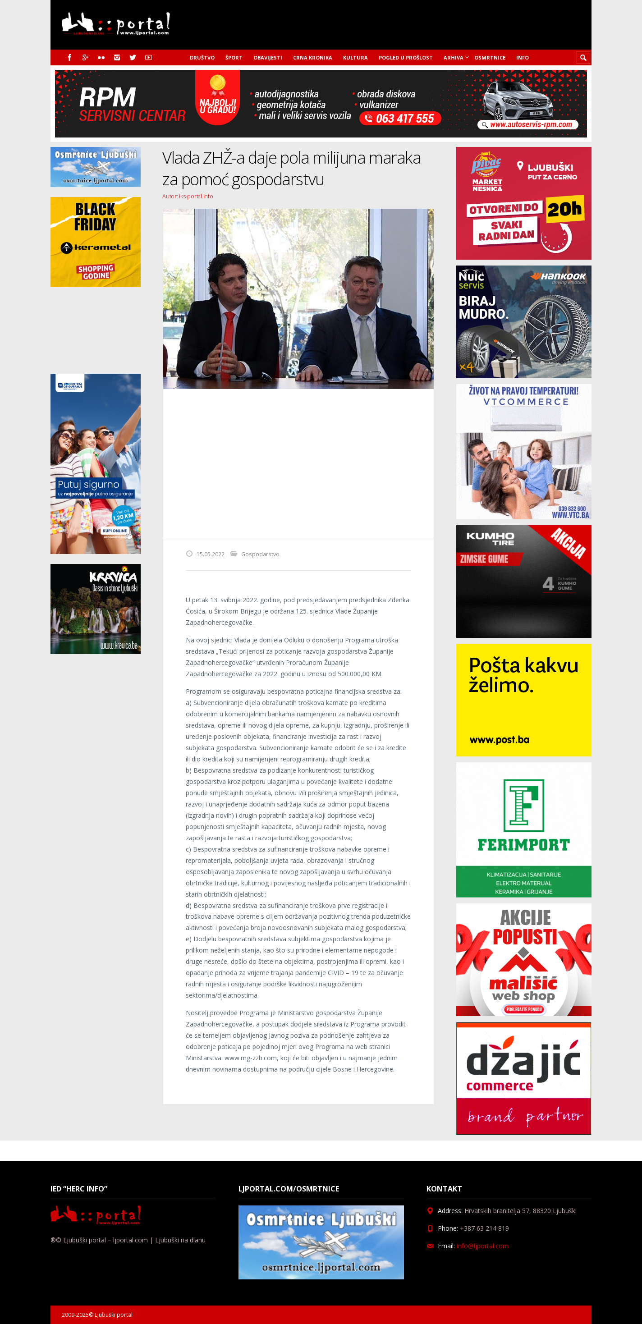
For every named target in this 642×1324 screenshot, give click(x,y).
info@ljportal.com (483, 1246)
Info (522, 57)
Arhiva (453, 57)
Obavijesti (267, 57)
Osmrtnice (489, 57)
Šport (234, 57)
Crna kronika (312, 57)
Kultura (355, 57)
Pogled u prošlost (406, 57)
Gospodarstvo (260, 554)
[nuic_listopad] (524, 375)
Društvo (202, 57)
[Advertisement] (298, 463)
